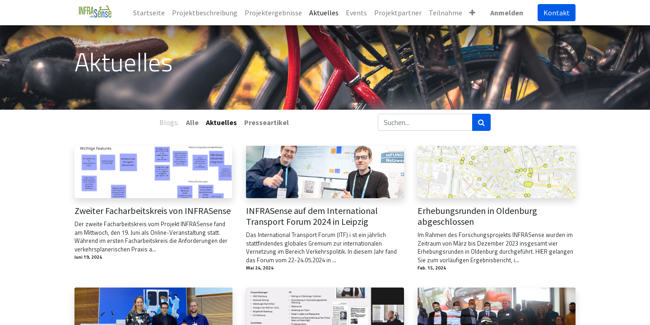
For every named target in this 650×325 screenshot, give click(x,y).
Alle (192, 122)
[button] (472, 13)
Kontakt (556, 12)
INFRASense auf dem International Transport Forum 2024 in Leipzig (312, 216)
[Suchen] (481, 122)
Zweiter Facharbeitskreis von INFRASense (152, 210)
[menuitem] (149, 13)
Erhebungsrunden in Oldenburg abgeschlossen (477, 216)
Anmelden (506, 12)
